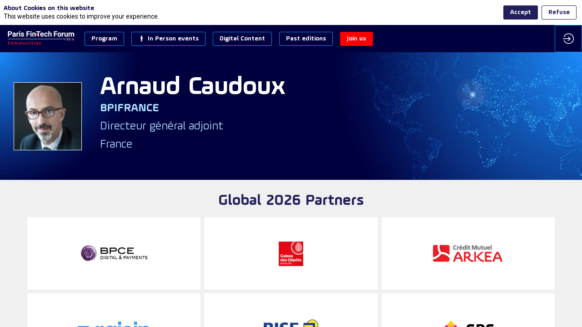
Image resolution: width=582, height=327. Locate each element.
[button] (104, 39)
